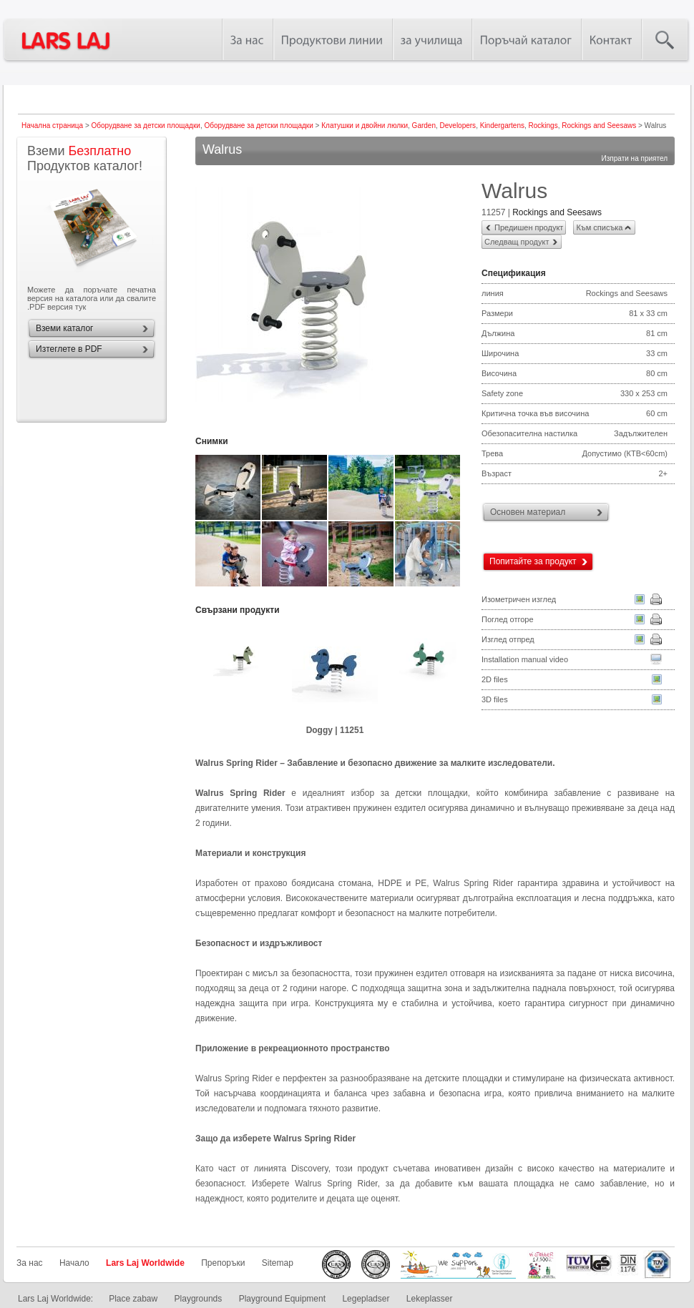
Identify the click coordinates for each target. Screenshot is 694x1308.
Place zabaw (133, 1299)
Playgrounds (199, 1299)
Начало (74, 1263)
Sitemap (277, 1263)
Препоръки (223, 1263)
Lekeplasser (429, 1299)
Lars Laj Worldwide (145, 1263)
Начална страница (52, 125)
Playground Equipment (282, 1299)
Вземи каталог (64, 328)
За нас (29, 1263)
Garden (424, 125)
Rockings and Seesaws (599, 125)
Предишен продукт (528, 227)
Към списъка (599, 227)
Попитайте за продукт (533, 561)
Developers (458, 125)
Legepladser (365, 1299)
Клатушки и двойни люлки (364, 125)
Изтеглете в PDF (69, 349)
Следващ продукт (516, 241)
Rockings (543, 125)
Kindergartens (502, 125)
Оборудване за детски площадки (146, 125)
